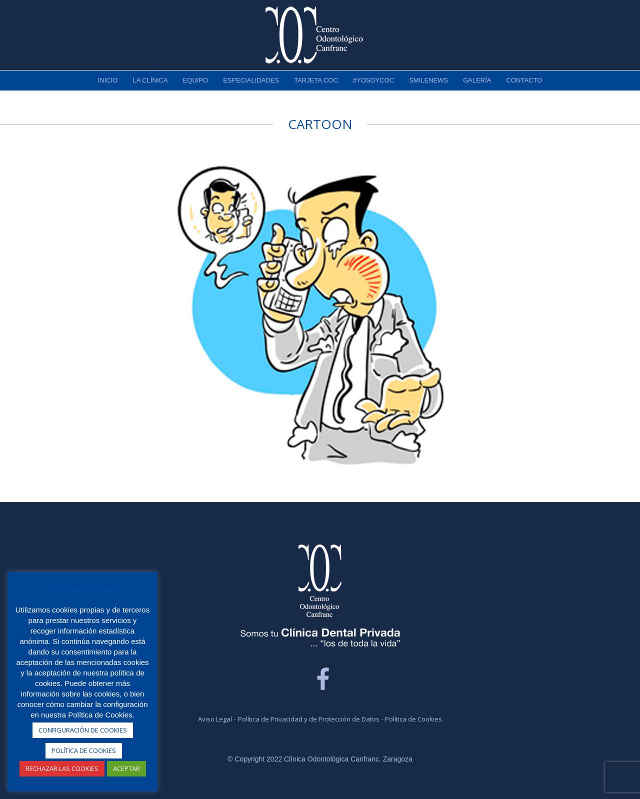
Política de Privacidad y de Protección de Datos (309, 719)
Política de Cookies (413, 719)
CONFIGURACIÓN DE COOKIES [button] (82, 730)
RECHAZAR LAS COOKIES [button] (62, 768)
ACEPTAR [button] (126, 768)
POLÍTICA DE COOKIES (84, 750)
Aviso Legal (215, 719)
